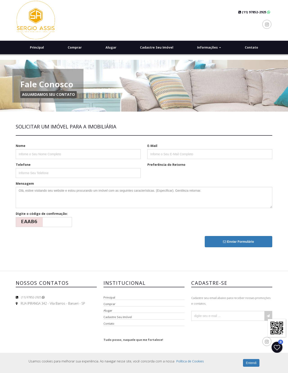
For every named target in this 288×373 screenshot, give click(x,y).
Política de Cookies (190, 361)
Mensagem (25, 183)
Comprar (75, 47)
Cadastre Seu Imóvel (156, 47)
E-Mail (152, 146)
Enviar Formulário (238, 241)
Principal (37, 47)
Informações (209, 47)
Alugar (111, 47)
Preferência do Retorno (166, 164)
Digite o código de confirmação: (42, 213)
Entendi (251, 363)
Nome (20, 146)
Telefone (23, 164)
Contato (251, 47)
